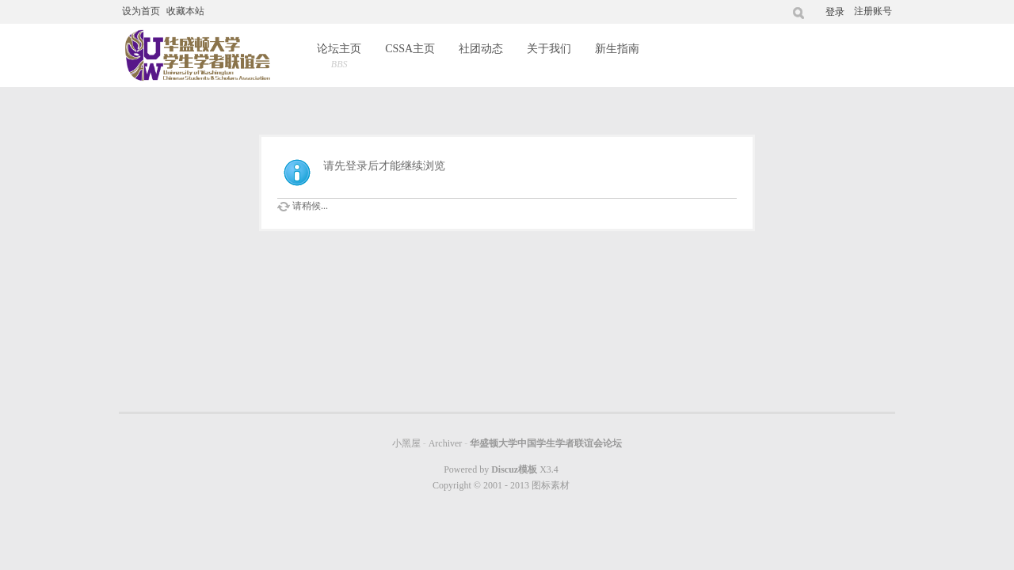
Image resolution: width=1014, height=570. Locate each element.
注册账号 (873, 11)
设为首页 (141, 11)
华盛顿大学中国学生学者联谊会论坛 (546, 443)
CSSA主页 (410, 49)
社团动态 (481, 49)
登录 (834, 11)
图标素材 (551, 485)
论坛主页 (339, 57)
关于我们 (549, 49)
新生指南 (617, 49)
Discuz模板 (514, 469)
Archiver (446, 443)
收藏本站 (185, 11)
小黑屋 (406, 443)
